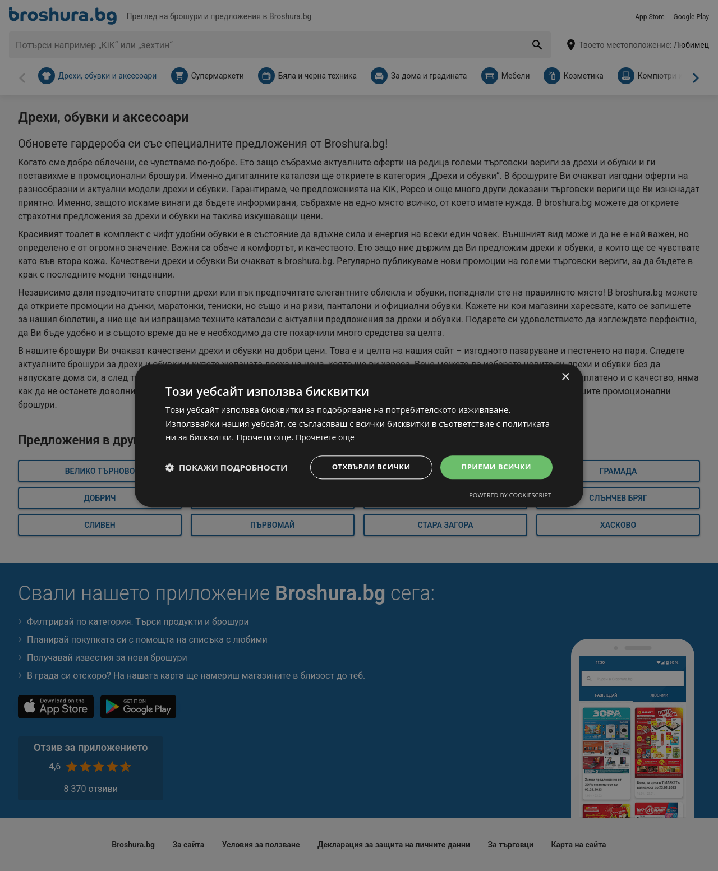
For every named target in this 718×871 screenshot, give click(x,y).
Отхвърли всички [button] (363, 467)
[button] (226, 467)
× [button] (565, 376)
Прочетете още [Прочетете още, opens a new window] (327, 436)
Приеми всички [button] (494, 467)
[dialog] (359, 435)
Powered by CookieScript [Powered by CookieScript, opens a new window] (510, 496)
